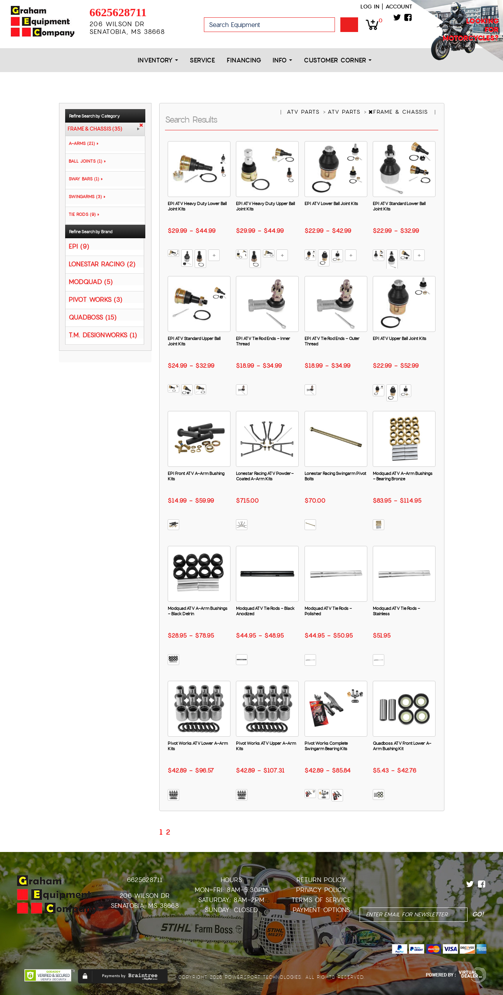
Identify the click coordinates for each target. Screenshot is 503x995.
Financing (244, 60)
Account (398, 6)
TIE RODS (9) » (82, 214)
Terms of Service (321, 900)
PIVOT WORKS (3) (95, 299)
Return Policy (321, 880)
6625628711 (117, 12)
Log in (369, 6)
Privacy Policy (321, 890)
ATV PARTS (304, 111)
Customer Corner (338, 60)
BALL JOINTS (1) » (86, 161)
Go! (349, 24)
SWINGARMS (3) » (85, 196)
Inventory (158, 60)
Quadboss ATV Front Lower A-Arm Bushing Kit (402, 746)
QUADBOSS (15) (92, 317)
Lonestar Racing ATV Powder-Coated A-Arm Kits (265, 476)
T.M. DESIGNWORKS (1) (103, 334)
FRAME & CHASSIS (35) (94, 129)
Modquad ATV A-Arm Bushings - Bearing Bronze (402, 476)
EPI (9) (79, 246)
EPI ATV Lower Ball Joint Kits (331, 203)
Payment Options (321, 910)
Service (202, 60)
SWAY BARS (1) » (84, 179)
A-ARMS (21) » (82, 143)
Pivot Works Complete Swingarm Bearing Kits (326, 746)
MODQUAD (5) (91, 281)
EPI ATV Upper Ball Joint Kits (399, 338)
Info (282, 60)
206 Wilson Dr (144, 896)
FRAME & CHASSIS (399, 111)
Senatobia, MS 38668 (145, 906)
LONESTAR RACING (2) (102, 264)
